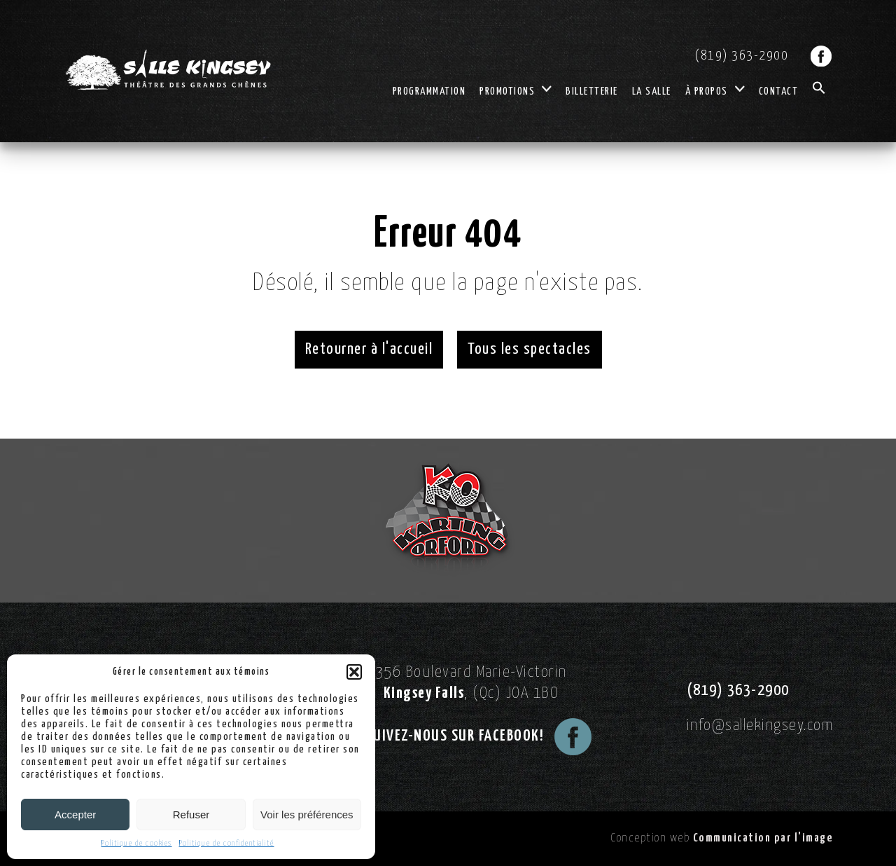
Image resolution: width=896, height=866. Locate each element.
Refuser (191, 814)
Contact (779, 91)
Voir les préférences (307, 814)
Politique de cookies (137, 843)
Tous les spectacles (530, 349)
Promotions (515, 91)
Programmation (429, 91)
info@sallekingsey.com (760, 725)
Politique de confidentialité (226, 843)
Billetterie (592, 91)
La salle (651, 91)
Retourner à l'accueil (369, 349)
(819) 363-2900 (741, 55)
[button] (354, 672)
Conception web (721, 838)
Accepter (75, 814)
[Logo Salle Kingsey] (168, 69)
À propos (715, 91)
